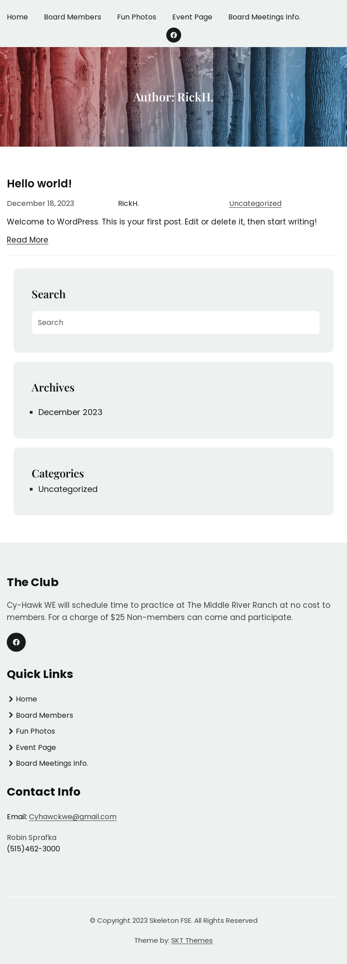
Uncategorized (255, 203)
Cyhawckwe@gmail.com (73, 816)
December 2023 (70, 412)
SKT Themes (192, 940)
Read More (27, 239)
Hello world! (39, 183)
